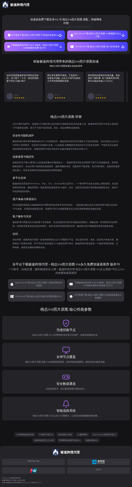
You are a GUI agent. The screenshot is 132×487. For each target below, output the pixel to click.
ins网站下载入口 (46, 434)
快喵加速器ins (92, 440)
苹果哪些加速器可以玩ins (69, 440)
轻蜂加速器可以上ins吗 (44, 440)
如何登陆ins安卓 (65, 434)
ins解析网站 (82, 434)
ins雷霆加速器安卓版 (25, 434)
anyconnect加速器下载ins (104, 434)
